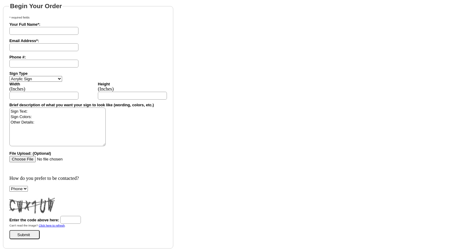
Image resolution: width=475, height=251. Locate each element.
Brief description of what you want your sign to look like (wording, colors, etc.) (81, 105)
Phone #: (17, 57)
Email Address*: (24, 40)
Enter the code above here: (34, 220)
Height (104, 84)
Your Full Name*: (24, 24)
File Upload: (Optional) (30, 153)
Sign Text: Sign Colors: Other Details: (57, 126)
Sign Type (18, 73)
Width (14, 84)
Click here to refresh (52, 225)
